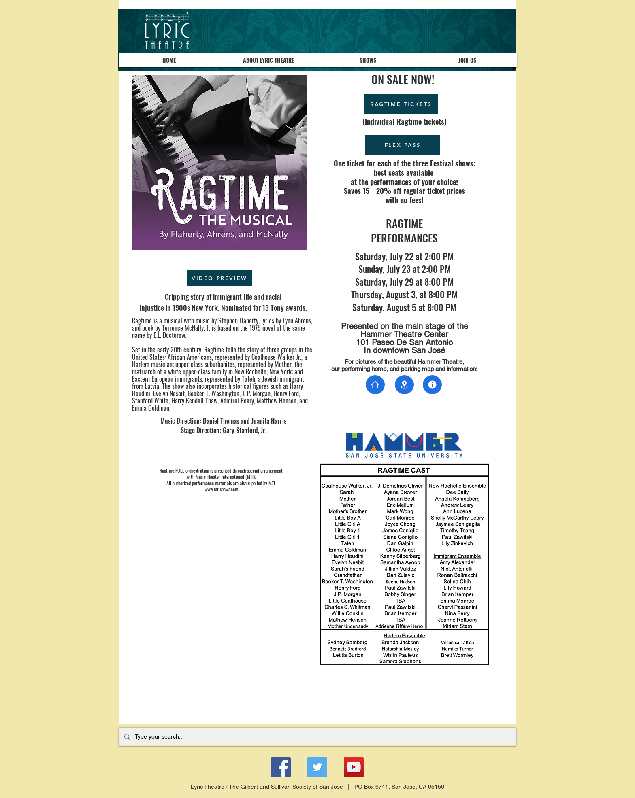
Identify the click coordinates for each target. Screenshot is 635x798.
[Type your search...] (317, 736)
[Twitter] (317, 767)
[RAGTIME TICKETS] (401, 104)
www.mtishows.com (221, 489)
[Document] (375, 384)
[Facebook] (281, 767)
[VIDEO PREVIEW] (219, 278)
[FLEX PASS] (402, 145)
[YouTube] (354, 767)
